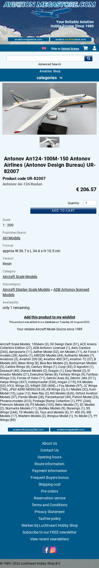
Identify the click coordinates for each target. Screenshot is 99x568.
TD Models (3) (29, 412)
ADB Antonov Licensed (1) (51, 348)
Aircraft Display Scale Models (26, 289)
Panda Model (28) (31, 397)
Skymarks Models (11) (21, 408)
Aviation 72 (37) (81, 359)
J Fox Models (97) (69, 386)
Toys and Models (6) (54, 412)
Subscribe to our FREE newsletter (49, 532)
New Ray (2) (40, 393)
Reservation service (49, 498)
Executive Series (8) (44, 374)
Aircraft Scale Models (20, 277)
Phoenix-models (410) (15, 401)
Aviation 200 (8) (30, 359)
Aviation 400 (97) (56, 359)
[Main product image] (49, 133)
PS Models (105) (42, 405)
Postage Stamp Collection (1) (54, 401)
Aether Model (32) (46, 352)
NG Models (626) (62, 393)
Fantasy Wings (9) (72, 374)
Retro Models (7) (66, 405)
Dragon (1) (56, 371)
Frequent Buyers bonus (50, 477)
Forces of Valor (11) (31, 378)
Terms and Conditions (49, 505)
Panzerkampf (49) (58, 397)
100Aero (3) (40, 344)
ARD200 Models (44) (48, 355)
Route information (49, 464)
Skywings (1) (76, 408)
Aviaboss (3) (9, 359)
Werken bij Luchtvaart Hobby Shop (49, 525)
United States (70, 48)
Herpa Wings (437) (13, 382)
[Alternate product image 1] (49, 148)
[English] (44, 47)
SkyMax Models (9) (51, 408)
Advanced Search (49, 64)
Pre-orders (49, 491)
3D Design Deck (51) (64, 344)
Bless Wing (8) (28, 363)
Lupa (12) (23, 393)
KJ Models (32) (77, 389)
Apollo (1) (25, 355)
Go (88, 58)
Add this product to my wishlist (49, 317)
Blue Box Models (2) (54, 363)
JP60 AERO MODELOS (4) (27, 389)
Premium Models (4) (14, 405)
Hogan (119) (67, 382)
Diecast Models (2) (34, 371)
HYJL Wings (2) (18, 386)
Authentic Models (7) (79, 355)
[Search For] (46, 58)
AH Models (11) (71, 352)
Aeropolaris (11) (20, 352)
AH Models (11, 238)
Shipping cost (50, 484)
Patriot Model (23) (85, 397)
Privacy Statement (50, 512)
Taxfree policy (49, 518)
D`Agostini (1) (83, 367)
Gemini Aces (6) (57, 378)
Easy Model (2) (75, 371)
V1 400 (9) (77, 412)
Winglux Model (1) (60, 416)
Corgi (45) (65, 367)
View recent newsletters (49, 539)
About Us (49, 443)
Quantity (73, 203)
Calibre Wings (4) (17, 367)
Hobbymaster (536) (42, 382)
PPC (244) (83, 401)
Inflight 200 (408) (42, 386)
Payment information (49, 471)
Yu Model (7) (83, 416)
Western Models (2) (32, 416)
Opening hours (49, 457)
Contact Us (49, 450)
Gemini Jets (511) (83, 378)
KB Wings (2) (55, 389)
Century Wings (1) (44, 367)
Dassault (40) (9, 371)
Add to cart (63, 210)
